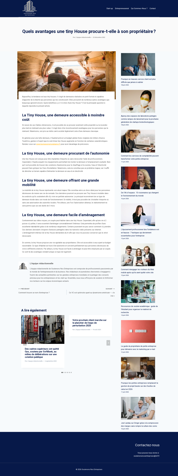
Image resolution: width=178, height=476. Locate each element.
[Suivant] (108, 343)
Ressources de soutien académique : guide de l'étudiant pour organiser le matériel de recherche (139, 309)
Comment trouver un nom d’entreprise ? (42, 290)
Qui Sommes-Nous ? (139, 8)
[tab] (62, 372)
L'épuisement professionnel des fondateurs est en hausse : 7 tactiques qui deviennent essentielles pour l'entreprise (140, 232)
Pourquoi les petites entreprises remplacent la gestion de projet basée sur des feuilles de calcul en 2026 (139, 386)
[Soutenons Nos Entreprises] (29, 8)
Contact (153, 8)
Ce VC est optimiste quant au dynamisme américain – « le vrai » (91, 292)
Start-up (109, 8)
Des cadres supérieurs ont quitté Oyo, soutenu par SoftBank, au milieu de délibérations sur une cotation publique (42, 352)
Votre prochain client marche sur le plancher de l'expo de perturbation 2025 (90, 323)
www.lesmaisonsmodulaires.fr (48, 144)
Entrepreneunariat (122, 8)
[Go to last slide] (25, 343)
